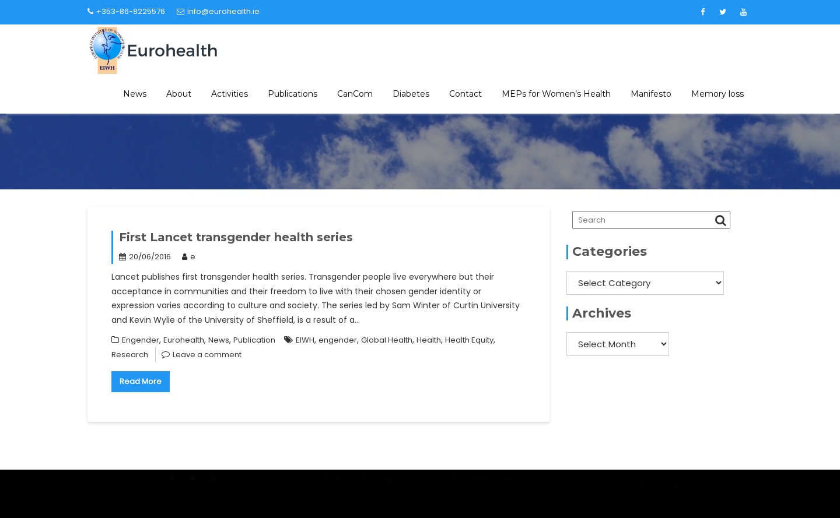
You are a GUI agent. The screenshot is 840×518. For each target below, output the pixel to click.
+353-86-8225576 (126, 11)
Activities (229, 94)
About (178, 94)
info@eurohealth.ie (218, 11)
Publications (292, 94)
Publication (254, 340)
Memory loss (717, 94)
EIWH (305, 340)
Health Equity (469, 340)
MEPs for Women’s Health (556, 94)
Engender (140, 340)
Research (129, 354)
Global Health (386, 340)
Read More (141, 381)
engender (337, 340)
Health (428, 340)
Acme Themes (676, 492)
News (134, 94)
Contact (465, 94)
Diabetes (411, 94)
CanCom (355, 94)
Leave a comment (207, 354)
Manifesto (651, 94)
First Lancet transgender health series (236, 237)
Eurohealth (183, 340)
